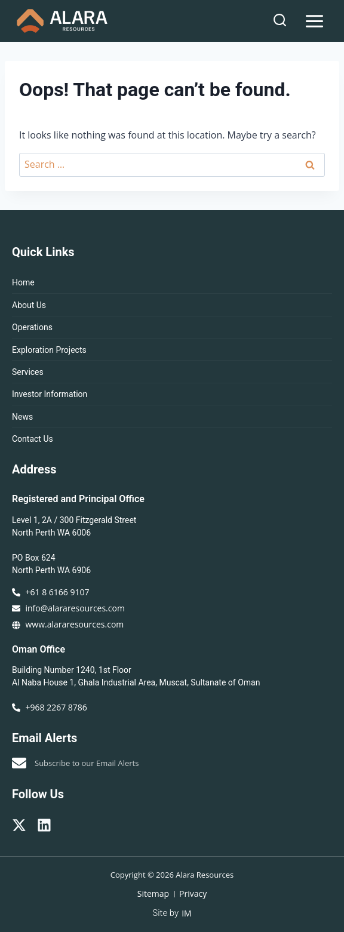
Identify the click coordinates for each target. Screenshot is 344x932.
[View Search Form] (280, 20)
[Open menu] (314, 21)
